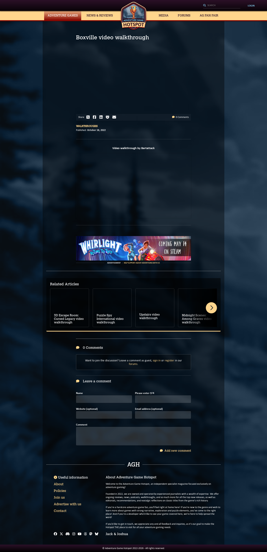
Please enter (144, 393)
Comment (81, 424)
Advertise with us (67, 504)
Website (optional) (87, 409)
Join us (59, 497)
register (169, 360)
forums (133, 364)
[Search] (221, 5)
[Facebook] (55, 534)
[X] (61, 534)
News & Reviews (100, 15)
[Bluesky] (96, 534)
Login (251, 5)
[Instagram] (73, 534)
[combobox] (221, 5)
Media (164, 15)
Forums (184, 15)
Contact (60, 511)
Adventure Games (63, 15)
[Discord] (67, 534)
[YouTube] (79, 534)
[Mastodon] (90, 534)
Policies (60, 491)
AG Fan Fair (209, 15)
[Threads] (85, 534)
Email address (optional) (149, 409)
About (58, 484)
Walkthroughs (87, 126)
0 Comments (180, 117)
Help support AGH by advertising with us (142, 263)
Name (79, 393)
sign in (157, 360)
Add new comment (175, 450)
